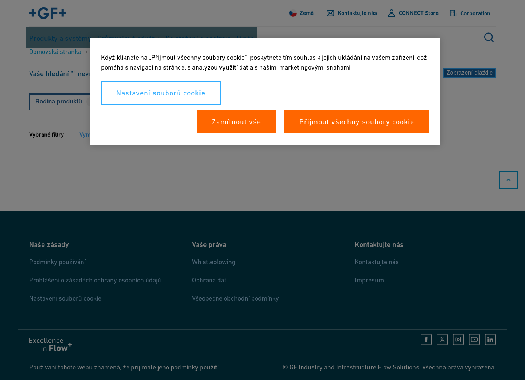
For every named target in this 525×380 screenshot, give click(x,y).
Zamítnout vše (236, 122)
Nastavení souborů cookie (160, 93)
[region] (265, 91)
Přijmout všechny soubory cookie (356, 122)
